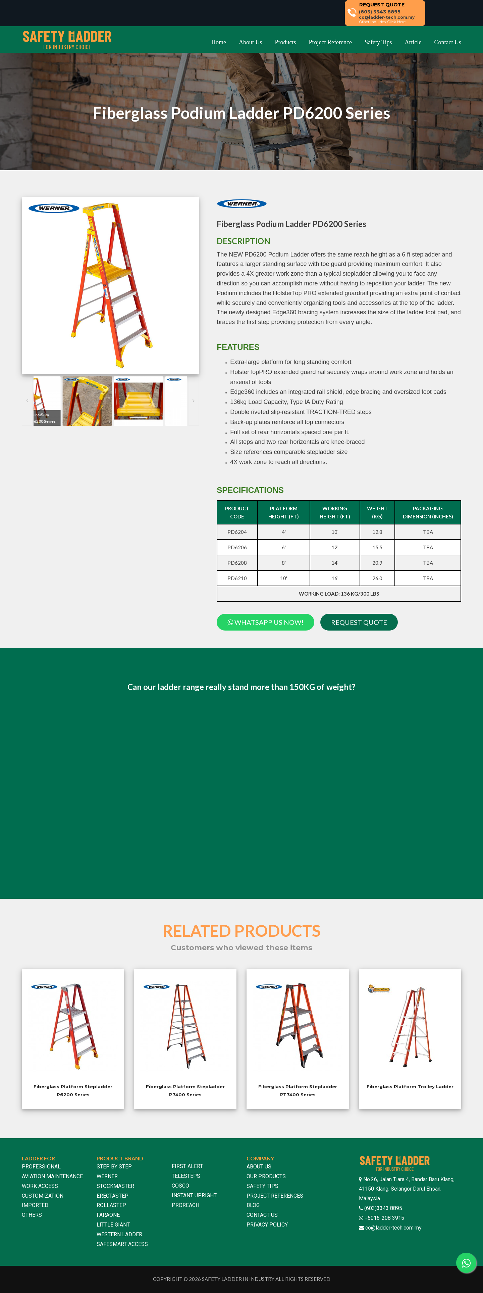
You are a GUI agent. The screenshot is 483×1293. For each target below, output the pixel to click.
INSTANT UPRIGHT (194, 1195)
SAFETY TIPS (262, 1186)
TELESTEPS (186, 1176)
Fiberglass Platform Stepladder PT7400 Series (297, 1090)
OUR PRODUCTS (266, 1176)
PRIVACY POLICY (267, 1224)
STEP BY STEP (114, 1166)
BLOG (253, 1205)
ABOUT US (259, 1166)
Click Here (396, 21)
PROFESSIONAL (41, 1166)
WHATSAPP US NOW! (265, 622)
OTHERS (32, 1215)
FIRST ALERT (187, 1166)
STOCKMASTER (115, 1186)
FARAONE (108, 1215)
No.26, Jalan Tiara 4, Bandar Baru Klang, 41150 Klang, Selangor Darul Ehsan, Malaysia (406, 1189)
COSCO (180, 1186)
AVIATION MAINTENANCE (52, 1176)
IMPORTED (35, 1205)
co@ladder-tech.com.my (393, 1228)
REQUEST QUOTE (359, 622)
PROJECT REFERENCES (275, 1196)
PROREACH (185, 1205)
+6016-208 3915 (383, 1218)
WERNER (107, 1176)
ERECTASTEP (112, 1196)
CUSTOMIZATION (42, 1196)
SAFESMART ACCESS (122, 1244)
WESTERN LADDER (119, 1234)
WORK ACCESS (40, 1186)
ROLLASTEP (111, 1205)
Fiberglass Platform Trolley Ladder (410, 1086)
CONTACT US (262, 1215)
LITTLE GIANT (113, 1224)
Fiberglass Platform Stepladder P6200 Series (73, 1090)
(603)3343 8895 (382, 1208)
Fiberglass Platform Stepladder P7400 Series (185, 1090)
